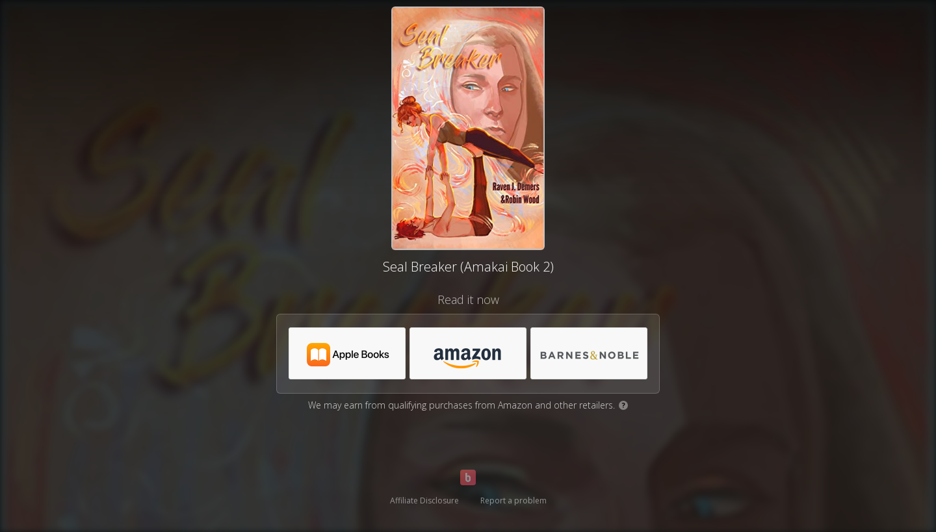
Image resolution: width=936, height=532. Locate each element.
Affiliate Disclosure (424, 500)
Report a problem (513, 500)
